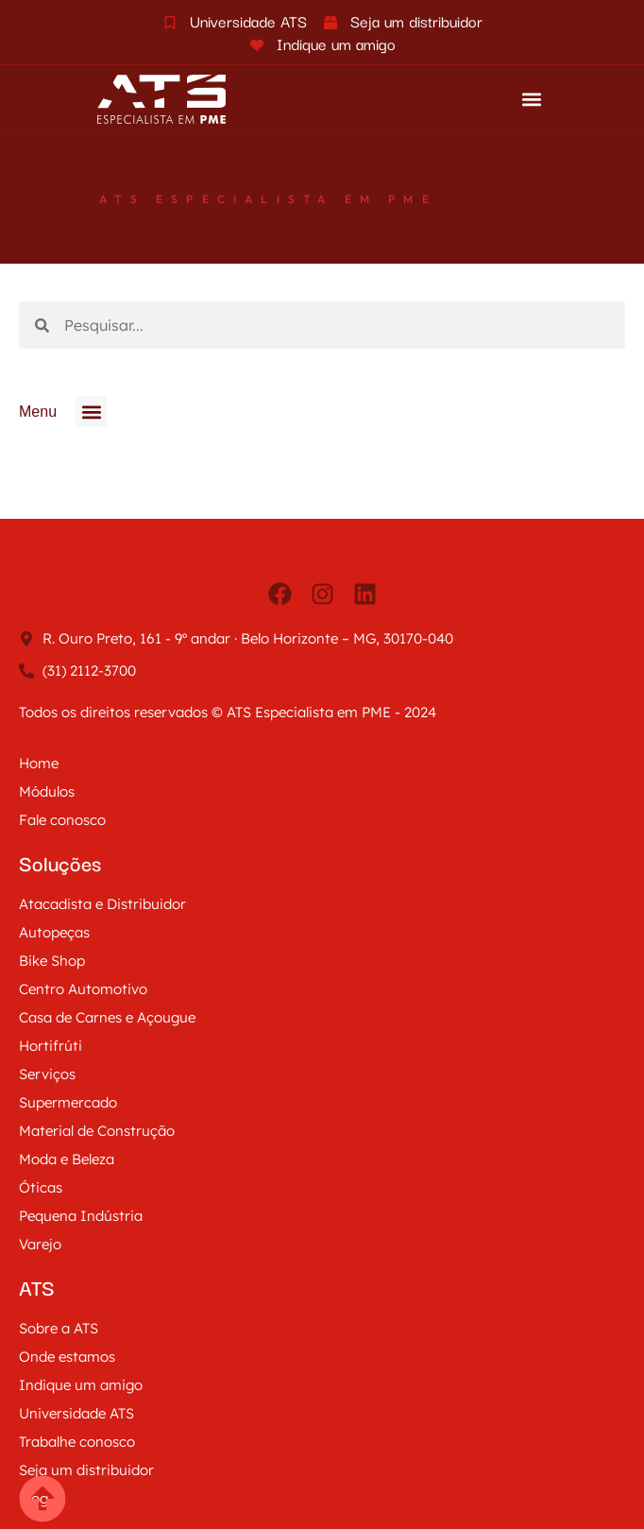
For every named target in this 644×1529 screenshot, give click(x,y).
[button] (531, 99)
